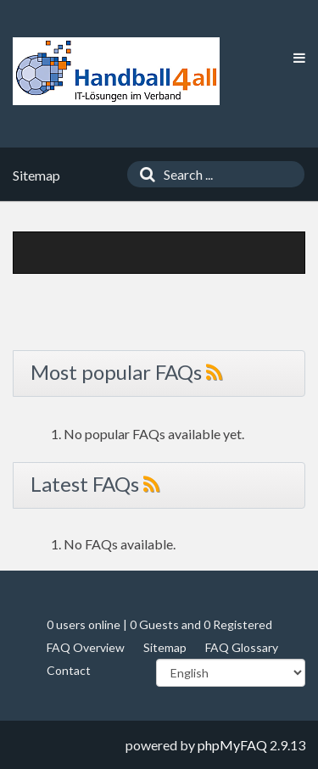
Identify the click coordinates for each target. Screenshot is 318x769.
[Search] (143, 174)
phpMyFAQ (232, 745)
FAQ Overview (86, 647)
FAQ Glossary (241, 647)
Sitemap (165, 647)
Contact (69, 670)
